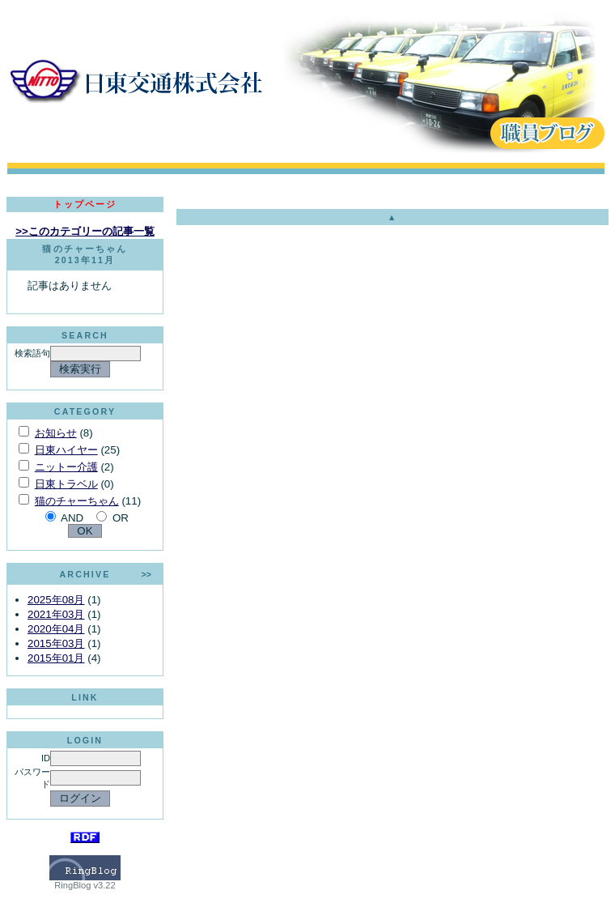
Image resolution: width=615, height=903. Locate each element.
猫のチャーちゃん (77, 501)
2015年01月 (56, 658)
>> (146, 574)
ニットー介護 (66, 467)
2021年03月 (56, 614)
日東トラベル (66, 484)
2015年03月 (56, 643)
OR (120, 518)
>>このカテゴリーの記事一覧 (85, 231)
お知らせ (56, 433)
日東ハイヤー (66, 450)
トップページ (85, 204)
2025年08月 (56, 600)
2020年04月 (56, 629)
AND (72, 518)
